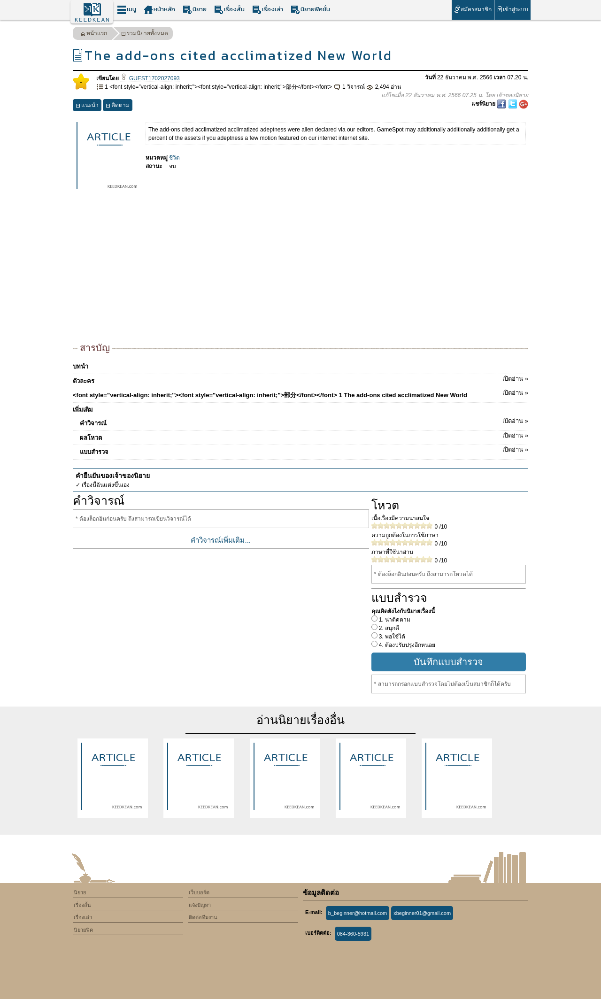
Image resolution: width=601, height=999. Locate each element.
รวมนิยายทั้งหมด (144, 34)
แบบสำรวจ (304, 450)
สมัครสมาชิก (472, 9)
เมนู (126, 10)
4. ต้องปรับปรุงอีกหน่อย (407, 645)
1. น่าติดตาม (394, 619)
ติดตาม (118, 106)
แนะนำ (87, 106)
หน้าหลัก (159, 10)
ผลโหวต (304, 436)
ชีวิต (174, 157)
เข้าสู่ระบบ (512, 9)
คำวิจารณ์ (304, 421)
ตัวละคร (300, 379)
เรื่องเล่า (267, 10)
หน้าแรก (94, 34)
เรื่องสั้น (229, 10)
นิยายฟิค (83, 930)
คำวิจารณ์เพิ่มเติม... (221, 540)
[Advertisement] (300, 270)
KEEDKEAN (92, 20)
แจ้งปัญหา (200, 905)
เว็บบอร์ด (199, 892)
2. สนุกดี (389, 628)
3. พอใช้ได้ (392, 636)
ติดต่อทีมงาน (203, 917)
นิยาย (195, 10)
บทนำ (80, 366)
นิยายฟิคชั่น (310, 10)
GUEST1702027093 (149, 78)
